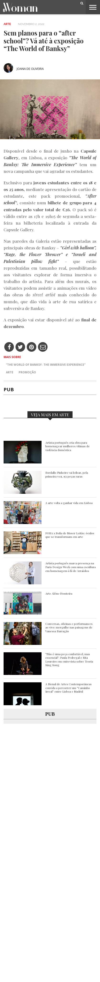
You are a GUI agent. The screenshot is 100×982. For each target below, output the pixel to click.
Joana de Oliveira (30, 69)
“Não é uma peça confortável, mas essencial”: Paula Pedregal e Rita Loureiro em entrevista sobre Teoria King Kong (69, 659)
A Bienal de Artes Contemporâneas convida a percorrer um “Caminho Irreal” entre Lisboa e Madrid (68, 687)
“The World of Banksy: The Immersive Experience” (45, 365)
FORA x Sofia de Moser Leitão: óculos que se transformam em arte (69, 535)
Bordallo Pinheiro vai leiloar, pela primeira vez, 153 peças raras (66, 474)
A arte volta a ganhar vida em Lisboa (69, 503)
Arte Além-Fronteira (58, 593)
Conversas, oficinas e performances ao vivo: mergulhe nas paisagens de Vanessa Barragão (69, 627)
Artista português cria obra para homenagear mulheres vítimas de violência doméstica (67, 446)
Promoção (27, 372)
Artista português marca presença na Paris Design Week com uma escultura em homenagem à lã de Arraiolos (70, 566)
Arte (7, 24)
